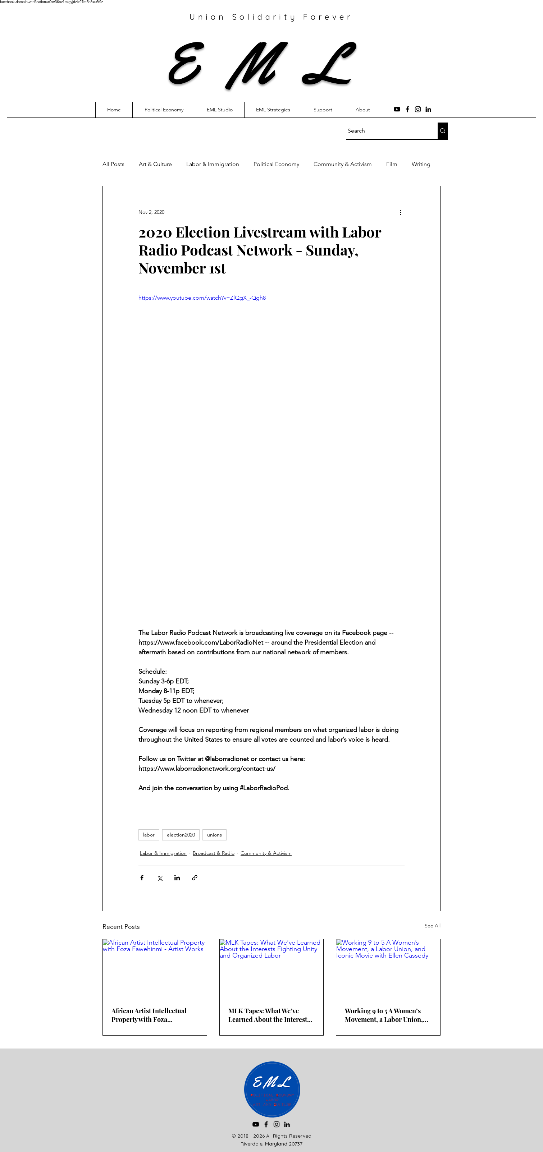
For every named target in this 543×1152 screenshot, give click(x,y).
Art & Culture (155, 164)
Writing (421, 164)
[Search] (385, 131)
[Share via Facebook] (141, 877)
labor (149, 834)
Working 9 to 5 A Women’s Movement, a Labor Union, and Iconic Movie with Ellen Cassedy (386, 1015)
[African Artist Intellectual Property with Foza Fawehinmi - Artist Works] (155, 968)
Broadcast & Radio (213, 853)
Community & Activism (343, 164)
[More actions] (400, 212)
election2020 (181, 834)
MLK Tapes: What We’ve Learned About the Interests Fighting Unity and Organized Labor (269, 1015)
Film (391, 164)
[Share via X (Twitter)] (159, 877)
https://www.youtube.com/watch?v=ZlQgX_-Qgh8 (202, 297)
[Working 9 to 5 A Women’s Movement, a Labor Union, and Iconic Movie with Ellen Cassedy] (388, 968)
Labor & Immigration (212, 164)
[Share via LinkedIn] (177, 877)
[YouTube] (397, 109)
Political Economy (276, 164)
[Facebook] (407, 109)
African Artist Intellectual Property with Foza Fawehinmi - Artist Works (149, 1015)
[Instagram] (418, 109)
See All (433, 925)
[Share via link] (194, 877)
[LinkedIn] (428, 109)
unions (214, 834)
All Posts (113, 164)
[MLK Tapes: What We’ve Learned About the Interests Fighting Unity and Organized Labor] (272, 968)
